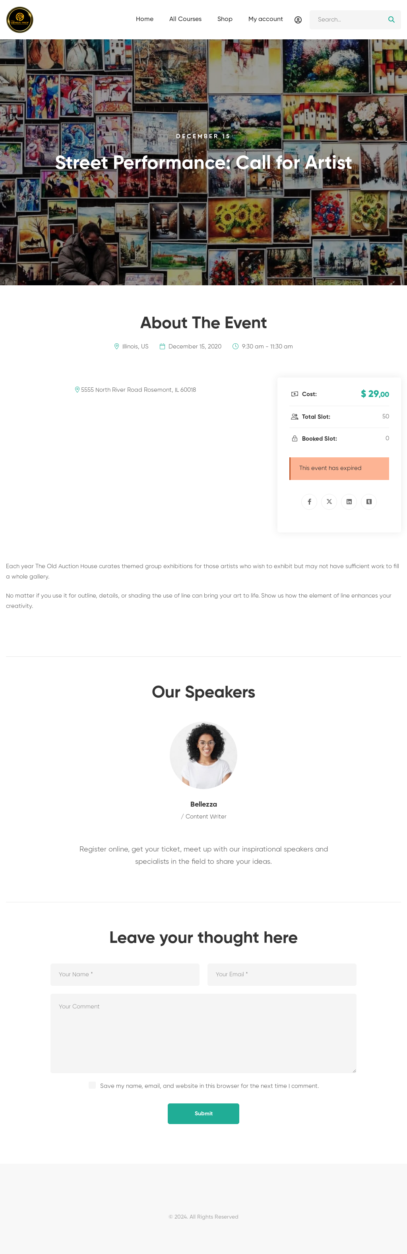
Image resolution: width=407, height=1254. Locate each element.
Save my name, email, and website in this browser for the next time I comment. (209, 1086)
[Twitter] (329, 502)
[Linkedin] (349, 502)
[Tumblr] (369, 502)
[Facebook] (309, 502)
